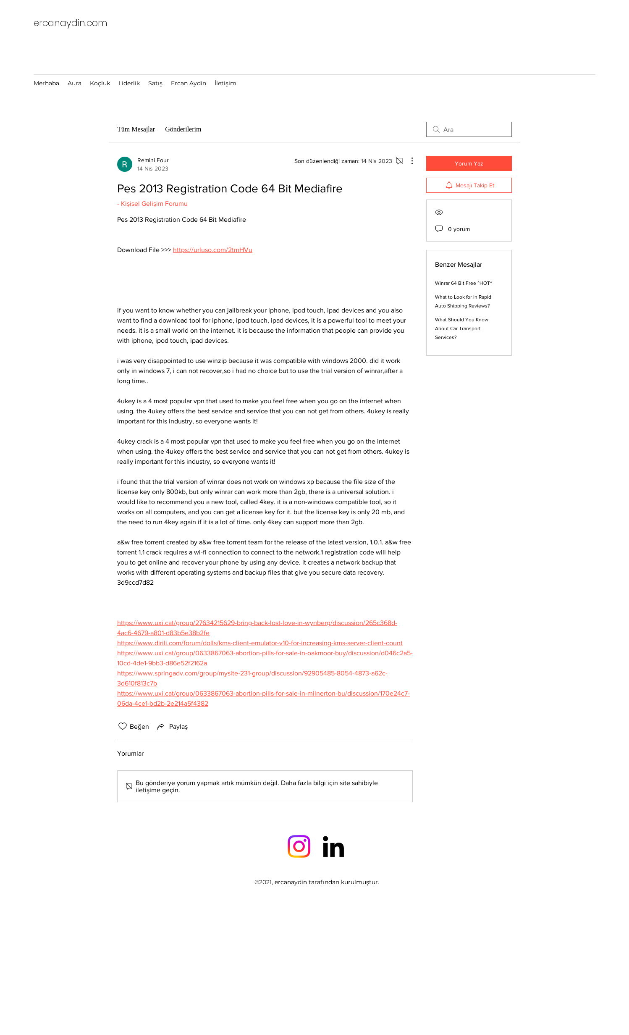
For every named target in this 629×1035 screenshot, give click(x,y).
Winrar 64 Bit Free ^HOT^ (463, 283)
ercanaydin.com (70, 22)
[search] (469, 129)
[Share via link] (172, 726)
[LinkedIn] (333, 846)
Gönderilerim (183, 129)
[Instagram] (299, 846)
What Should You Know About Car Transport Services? (461, 328)
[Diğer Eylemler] (408, 161)
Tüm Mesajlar (136, 129)
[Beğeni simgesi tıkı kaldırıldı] (122, 726)
